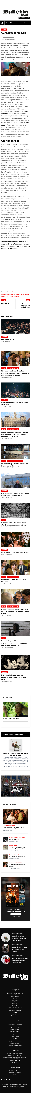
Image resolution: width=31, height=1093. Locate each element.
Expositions (15, 1000)
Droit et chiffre (15, 996)
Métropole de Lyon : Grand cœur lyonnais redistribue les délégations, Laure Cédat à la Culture (15, 373)
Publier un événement (15, 1010)
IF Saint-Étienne (15, 1036)
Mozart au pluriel (7, 339)
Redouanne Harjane (8, 294)
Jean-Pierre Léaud (22, 294)
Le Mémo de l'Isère (15, 1027)
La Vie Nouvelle (15, 1026)
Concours (15, 1014)
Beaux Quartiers (14, 1029)
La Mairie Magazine (15, 1033)
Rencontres (15, 1005)
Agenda (15, 1012)
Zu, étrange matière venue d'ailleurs (15, 552)
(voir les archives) (16, 916)
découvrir (16, 791)
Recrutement (15, 1015)
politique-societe (13, 368)
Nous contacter (15, 1077)
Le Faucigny (15, 1034)
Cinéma (4, 29)
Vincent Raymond (8, 37)
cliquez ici (18, 1055)
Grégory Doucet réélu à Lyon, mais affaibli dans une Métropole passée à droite (15, 611)
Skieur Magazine (14, 1043)
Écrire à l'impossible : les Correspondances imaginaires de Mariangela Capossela (14, 643)
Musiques (4, 336)
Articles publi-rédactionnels (14, 1007)
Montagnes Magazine (15, 1041)
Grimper (15, 1040)
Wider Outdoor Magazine (15, 1045)
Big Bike (15, 1038)
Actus (3, 368)
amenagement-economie (15, 461)
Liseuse (27, 22)
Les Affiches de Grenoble (15, 1024)
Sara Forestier (17, 292)
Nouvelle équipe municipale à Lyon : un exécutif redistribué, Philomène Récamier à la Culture (14, 434)
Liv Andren (4, 296)
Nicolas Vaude (14, 296)
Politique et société (15, 994)
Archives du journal (15, 1008)
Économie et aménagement (15, 993)
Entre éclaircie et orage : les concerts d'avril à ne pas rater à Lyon (13, 677)
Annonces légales (23, 17)
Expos (3, 520)
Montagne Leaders (15, 1031)
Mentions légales (19, 1086)
